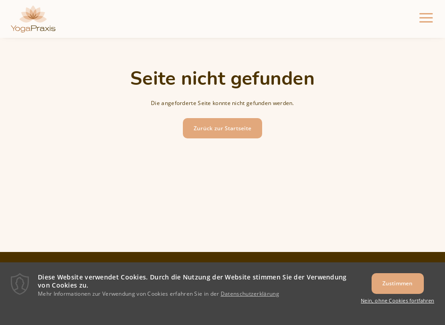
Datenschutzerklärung (250, 298)
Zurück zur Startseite (222, 128)
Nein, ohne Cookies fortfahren (397, 304)
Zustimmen (397, 287)
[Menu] (426, 19)
